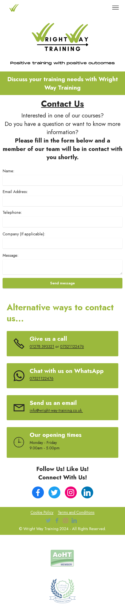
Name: (8, 171)
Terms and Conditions (76, 512)
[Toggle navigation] (115, 7)
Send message (62, 283)
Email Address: (15, 192)
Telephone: (12, 212)
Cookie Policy (41, 512)
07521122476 (72, 346)
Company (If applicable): (24, 234)
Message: (10, 255)
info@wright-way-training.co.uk (56, 410)
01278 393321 (42, 346)
